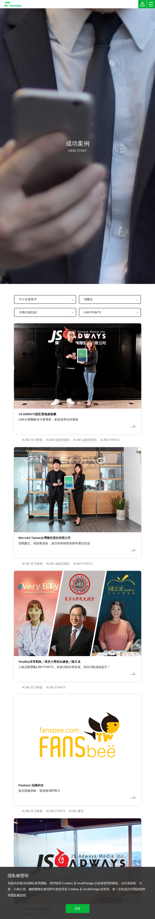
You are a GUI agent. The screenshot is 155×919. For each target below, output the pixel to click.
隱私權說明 (18, 895)
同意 (78, 908)
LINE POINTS (111, 440)
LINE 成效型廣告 (86, 440)
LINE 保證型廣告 (59, 440)
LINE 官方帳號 (33, 440)
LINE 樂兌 (77, 811)
